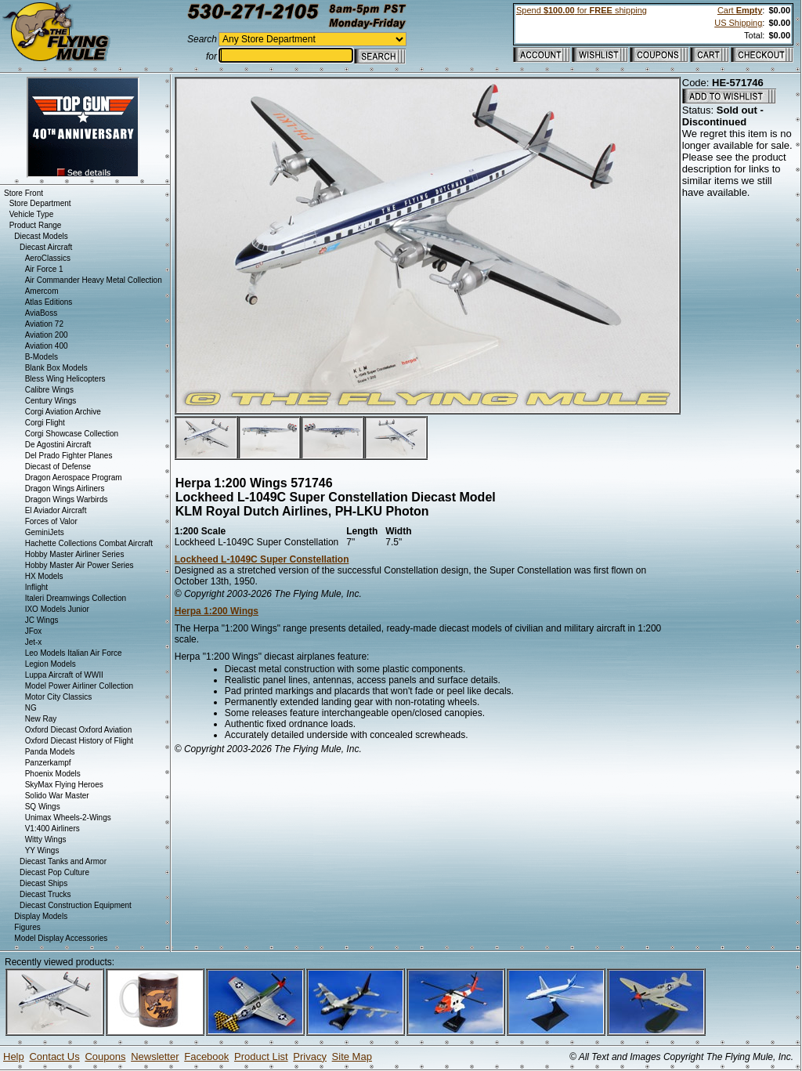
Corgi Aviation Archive (63, 411)
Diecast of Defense (58, 466)
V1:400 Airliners (52, 828)
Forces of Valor (51, 521)
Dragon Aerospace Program (73, 477)
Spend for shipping (581, 10)
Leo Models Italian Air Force (73, 653)
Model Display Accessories (60, 938)
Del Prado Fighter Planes (69, 455)
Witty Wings (46, 839)
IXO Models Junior (57, 609)
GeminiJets (44, 532)
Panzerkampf (48, 762)
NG (31, 708)
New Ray (41, 719)
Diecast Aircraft (46, 247)
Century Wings (51, 400)
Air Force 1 (44, 269)
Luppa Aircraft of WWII (64, 675)
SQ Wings (42, 806)
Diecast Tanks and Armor (63, 861)
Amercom (42, 291)
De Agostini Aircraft (58, 444)
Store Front (23, 193)
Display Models (40, 916)
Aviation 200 (46, 335)
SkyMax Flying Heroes (64, 784)
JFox (33, 631)
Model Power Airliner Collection (79, 686)
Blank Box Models (56, 368)
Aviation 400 (46, 346)
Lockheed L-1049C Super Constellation (262, 559)
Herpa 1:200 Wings (216, 611)
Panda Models (50, 751)
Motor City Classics (58, 697)
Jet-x (33, 642)
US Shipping (738, 22)
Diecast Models (40, 236)
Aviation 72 (44, 324)
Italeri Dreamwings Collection (76, 598)
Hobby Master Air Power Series (79, 565)
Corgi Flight (45, 422)
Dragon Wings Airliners (65, 488)
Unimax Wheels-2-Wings (68, 817)
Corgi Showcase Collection (72, 433)
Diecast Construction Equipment (76, 905)
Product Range (35, 225)
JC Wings (42, 620)
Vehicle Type (31, 214)
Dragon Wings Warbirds (66, 499)
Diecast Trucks (45, 894)
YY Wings (42, 850)
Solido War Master (57, 795)
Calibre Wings (49, 389)
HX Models (44, 576)
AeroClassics (47, 258)
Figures (27, 927)
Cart (739, 10)
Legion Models (50, 664)
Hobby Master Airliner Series (75, 554)
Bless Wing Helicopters (65, 378)
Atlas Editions (49, 302)
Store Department (40, 203)
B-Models (41, 357)
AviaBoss (41, 313)
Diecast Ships (43, 883)
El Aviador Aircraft (56, 510)
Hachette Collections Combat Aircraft (89, 543)
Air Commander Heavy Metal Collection (93, 280)
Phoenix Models (53, 773)
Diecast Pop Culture (54, 872)
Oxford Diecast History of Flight (79, 740)
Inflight (36, 587)
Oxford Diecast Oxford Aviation (78, 729)
